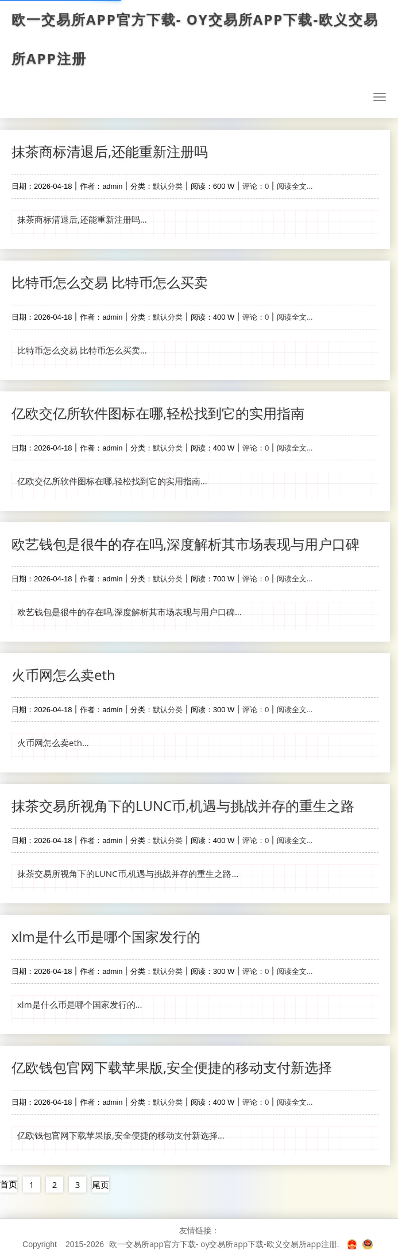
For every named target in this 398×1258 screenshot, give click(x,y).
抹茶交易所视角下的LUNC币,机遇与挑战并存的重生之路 (182, 805)
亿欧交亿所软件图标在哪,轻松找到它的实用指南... (112, 481)
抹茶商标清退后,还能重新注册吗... (82, 219)
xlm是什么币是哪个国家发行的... (79, 1004)
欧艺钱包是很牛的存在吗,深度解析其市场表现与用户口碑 (185, 543)
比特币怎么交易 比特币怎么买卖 (109, 282)
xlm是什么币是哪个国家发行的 (105, 936)
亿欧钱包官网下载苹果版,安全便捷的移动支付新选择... (121, 1135)
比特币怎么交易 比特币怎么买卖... (82, 350)
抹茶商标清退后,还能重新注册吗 (109, 151)
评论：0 (255, 186)
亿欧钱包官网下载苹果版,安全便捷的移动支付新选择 (171, 1067)
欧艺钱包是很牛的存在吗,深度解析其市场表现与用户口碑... (129, 612)
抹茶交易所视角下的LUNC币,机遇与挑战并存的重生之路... (127, 873)
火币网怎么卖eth (63, 674)
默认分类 (168, 186)
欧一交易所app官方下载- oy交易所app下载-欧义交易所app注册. (224, 1243)
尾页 (100, 1184)
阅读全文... (294, 186)
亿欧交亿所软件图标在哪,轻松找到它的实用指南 (157, 412)
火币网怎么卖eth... (53, 742)
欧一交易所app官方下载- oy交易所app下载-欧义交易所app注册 (199, 39)
